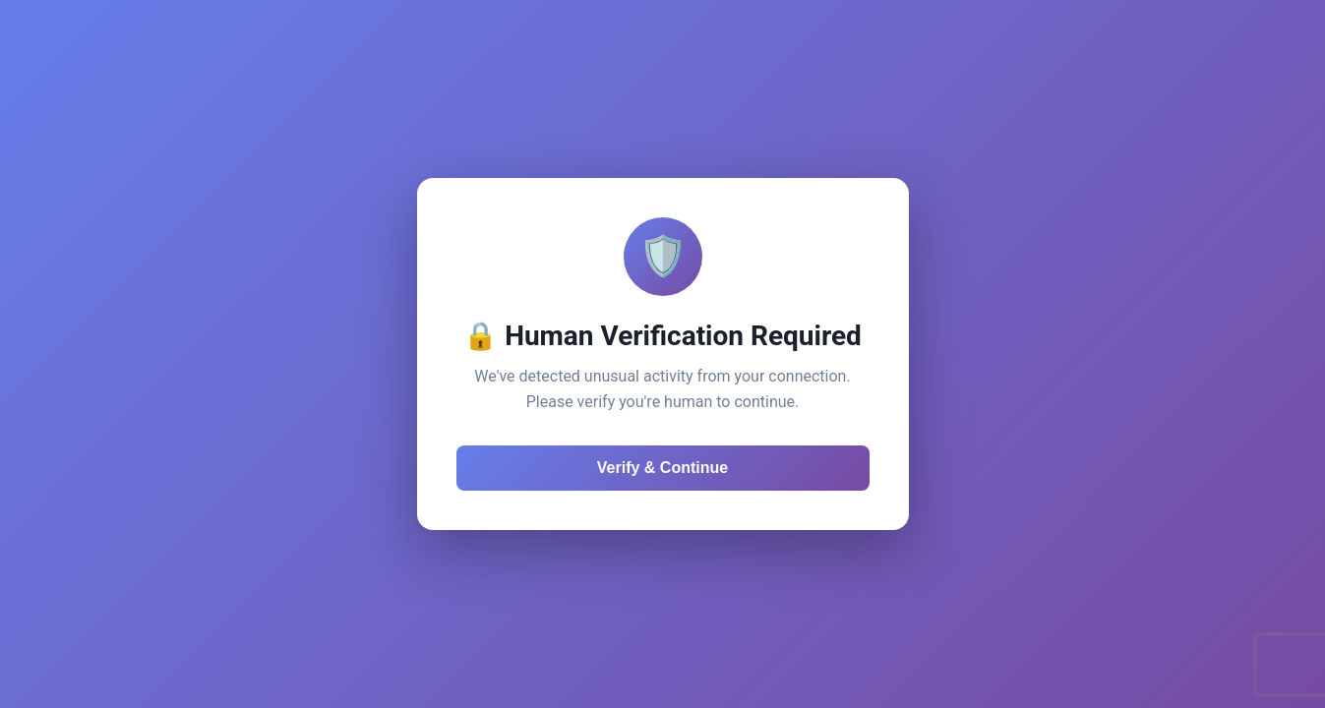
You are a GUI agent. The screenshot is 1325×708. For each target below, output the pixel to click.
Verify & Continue (662, 467)
